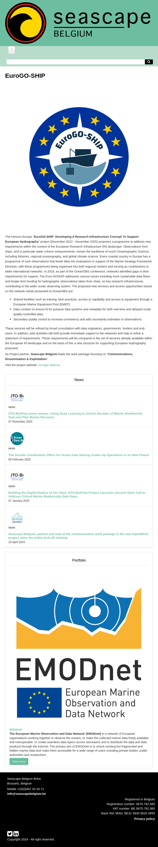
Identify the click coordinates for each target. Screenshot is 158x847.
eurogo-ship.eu (49, 365)
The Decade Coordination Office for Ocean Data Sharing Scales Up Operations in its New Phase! (78, 455)
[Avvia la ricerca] (149, 62)
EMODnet (15, 729)
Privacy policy (144, 818)
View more (19, 761)
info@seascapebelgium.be (26, 793)
